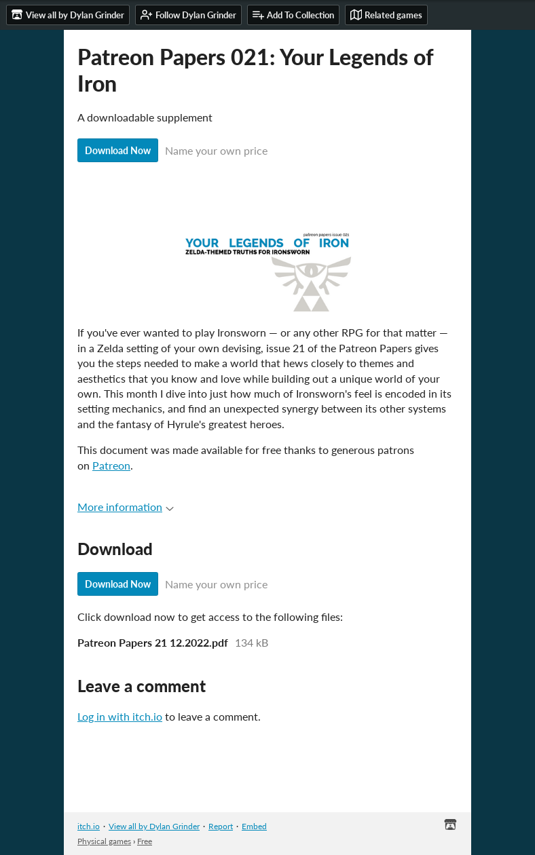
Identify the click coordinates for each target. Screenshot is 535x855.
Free (144, 841)
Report (220, 826)
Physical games (104, 841)
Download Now (118, 150)
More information (125, 506)
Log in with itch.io (119, 716)
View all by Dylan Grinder (154, 826)
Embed (254, 826)
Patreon (111, 465)
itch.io (88, 826)
